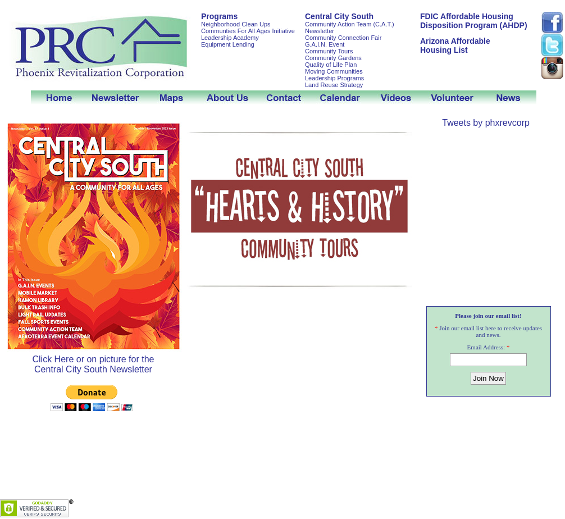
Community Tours (329, 51)
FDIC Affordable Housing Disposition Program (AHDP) (473, 21)
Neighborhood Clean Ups (236, 24)
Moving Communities (334, 71)
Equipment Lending (227, 44)
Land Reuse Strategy (334, 84)
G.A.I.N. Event (324, 44)
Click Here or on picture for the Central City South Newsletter (93, 360)
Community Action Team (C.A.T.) (349, 24)
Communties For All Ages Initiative (248, 31)
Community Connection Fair (343, 37)
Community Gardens (333, 57)
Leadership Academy (230, 37)
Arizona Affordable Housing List (455, 45)
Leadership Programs (334, 78)
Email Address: (486, 347)
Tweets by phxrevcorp (486, 123)
